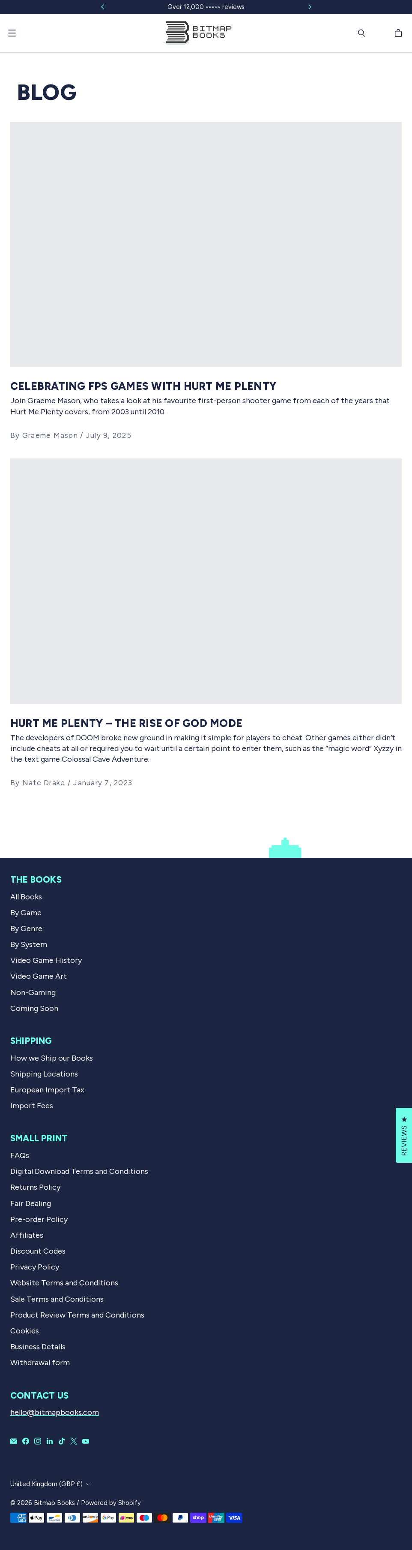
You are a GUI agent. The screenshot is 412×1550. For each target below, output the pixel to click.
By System (28, 944)
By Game (26, 912)
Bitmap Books (54, 1503)
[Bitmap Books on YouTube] (86, 1441)
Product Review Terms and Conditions (77, 1315)
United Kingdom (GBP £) (46, 1484)
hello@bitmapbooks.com (54, 1412)
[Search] (361, 33)
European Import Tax (47, 1090)
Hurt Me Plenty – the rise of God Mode (126, 723)
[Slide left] (103, 7)
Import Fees (31, 1105)
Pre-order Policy (39, 1219)
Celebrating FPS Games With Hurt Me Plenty (143, 386)
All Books (26, 897)
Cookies (24, 1331)
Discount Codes (38, 1251)
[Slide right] (310, 7)
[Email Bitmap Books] (14, 1441)
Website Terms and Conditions (64, 1283)
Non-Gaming (33, 992)
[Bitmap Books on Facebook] (26, 1441)
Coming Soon (34, 1008)
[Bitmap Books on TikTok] (62, 1441)
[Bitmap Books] (197, 33)
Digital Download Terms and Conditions (79, 1171)
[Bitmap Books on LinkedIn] (50, 1441)
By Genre (26, 928)
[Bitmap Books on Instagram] (38, 1441)
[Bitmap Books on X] (74, 1441)
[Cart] (399, 33)
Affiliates (26, 1235)
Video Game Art (38, 976)
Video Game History (46, 960)
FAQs (19, 1155)
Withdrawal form (40, 1362)
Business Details (38, 1346)
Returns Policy (35, 1187)
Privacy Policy (34, 1267)
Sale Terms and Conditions (57, 1299)
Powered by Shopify (111, 1503)
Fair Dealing (30, 1203)
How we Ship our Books (51, 1058)
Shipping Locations (44, 1074)
